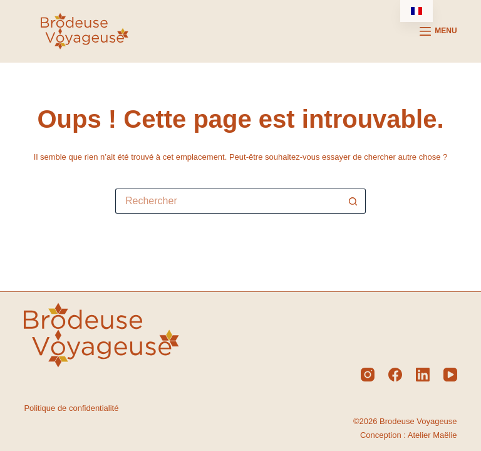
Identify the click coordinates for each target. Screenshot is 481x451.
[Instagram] (368, 374)
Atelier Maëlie (432, 435)
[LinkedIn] (423, 374)
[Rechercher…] (228, 201)
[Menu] (438, 31)
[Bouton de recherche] (353, 201)
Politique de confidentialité (71, 408)
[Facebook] (395, 374)
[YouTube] (450, 374)
